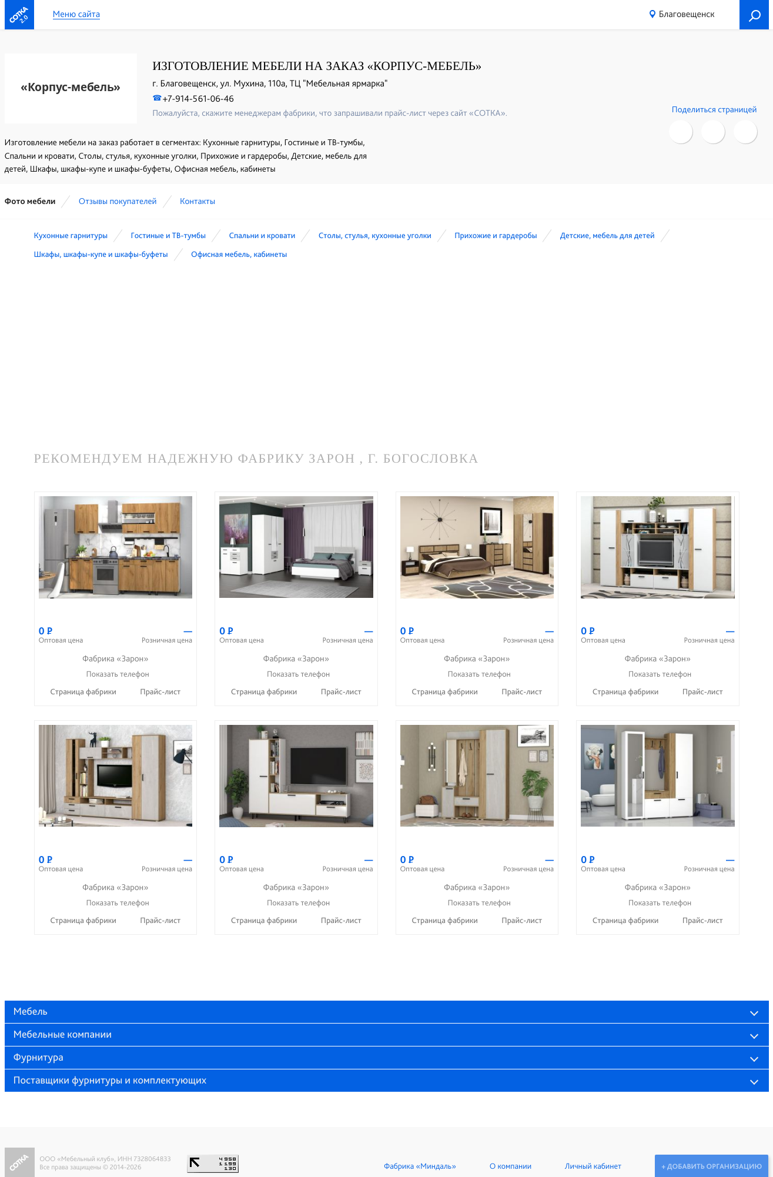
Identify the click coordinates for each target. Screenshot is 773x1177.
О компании (509, 1166)
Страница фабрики (84, 692)
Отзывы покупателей (118, 201)
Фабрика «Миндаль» (419, 1166)
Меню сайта (77, 14)
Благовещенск (687, 13)
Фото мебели (30, 201)
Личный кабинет (592, 1166)
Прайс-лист (160, 692)
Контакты (197, 201)
